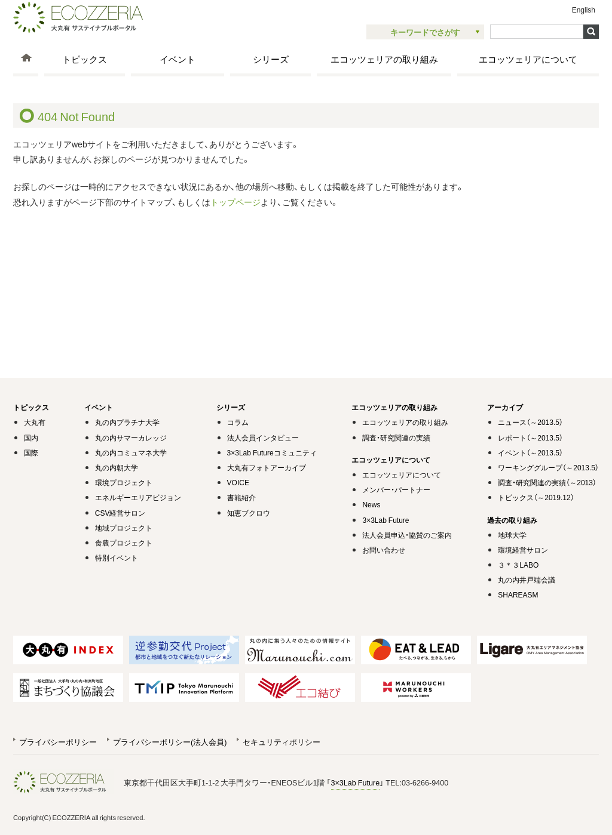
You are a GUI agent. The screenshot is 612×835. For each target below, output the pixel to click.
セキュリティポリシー (281, 741)
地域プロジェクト (123, 527)
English (583, 9)
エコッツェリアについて (528, 59)
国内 (31, 437)
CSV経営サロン (120, 512)
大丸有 (34, 422)
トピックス (84, 59)
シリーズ (271, 59)
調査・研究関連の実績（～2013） (547, 482)
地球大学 (512, 534)
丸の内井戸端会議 (526, 579)
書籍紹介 (241, 497)
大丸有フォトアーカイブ (266, 467)
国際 (31, 452)
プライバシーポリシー (58, 741)
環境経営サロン (523, 549)
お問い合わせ (383, 549)
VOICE (238, 482)
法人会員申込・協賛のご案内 (407, 534)
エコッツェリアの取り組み (384, 59)
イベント (177, 59)
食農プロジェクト (123, 542)
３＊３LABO (518, 564)
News (371, 504)
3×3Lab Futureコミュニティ (272, 452)
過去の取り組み (512, 519)
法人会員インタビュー (263, 437)
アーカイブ (505, 407)
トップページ (235, 202)
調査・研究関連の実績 (396, 437)
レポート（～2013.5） (530, 437)
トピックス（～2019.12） (536, 497)
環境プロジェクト (123, 482)
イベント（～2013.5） (530, 452)
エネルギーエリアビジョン (138, 497)
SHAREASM (518, 594)
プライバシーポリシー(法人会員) (170, 741)
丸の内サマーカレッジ (131, 437)
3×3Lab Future (385, 519)
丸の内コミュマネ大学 (131, 452)
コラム (238, 422)
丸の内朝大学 (116, 467)
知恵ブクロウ (248, 512)
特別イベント (116, 557)
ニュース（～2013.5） (530, 422)
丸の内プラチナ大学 (127, 422)
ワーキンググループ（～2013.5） (548, 467)
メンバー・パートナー (396, 489)
